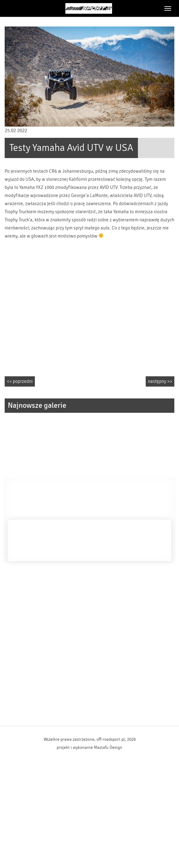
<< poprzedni (20, 381)
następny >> (160, 381)
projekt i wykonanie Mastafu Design (89, 747)
